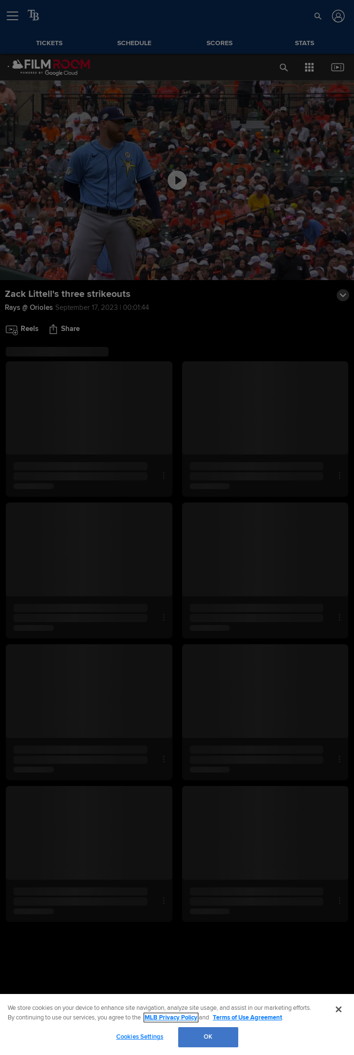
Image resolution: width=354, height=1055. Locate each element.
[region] (177, 1024)
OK (208, 1037)
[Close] (338, 1009)
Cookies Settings (139, 1037)
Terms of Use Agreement (247, 1017)
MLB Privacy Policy (171, 1017)
